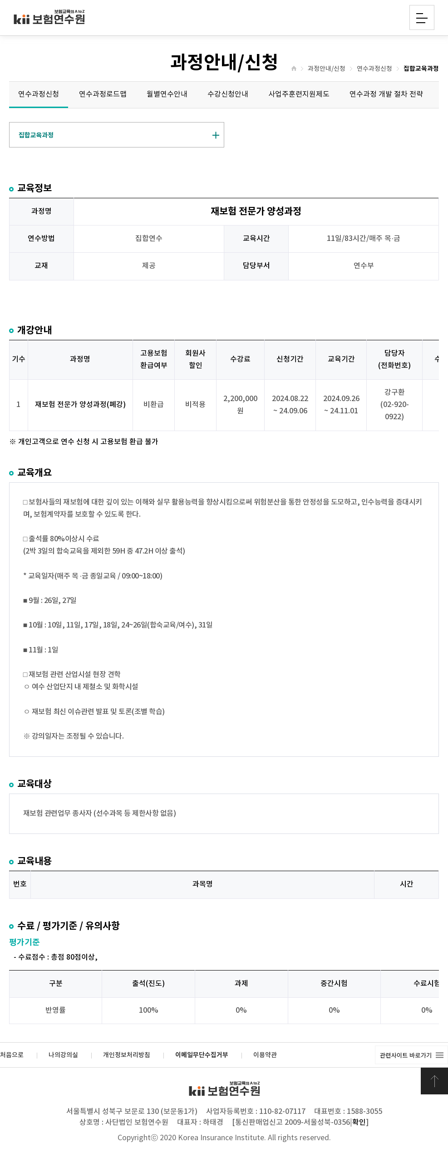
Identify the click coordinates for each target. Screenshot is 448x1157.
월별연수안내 (167, 94)
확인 (359, 1122)
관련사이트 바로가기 (406, 1055)
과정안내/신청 (326, 69)
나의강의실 (63, 1055)
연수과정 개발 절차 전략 (386, 94)
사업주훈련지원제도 (299, 94)
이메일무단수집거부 (201, 1055)
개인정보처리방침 (126, 1055)
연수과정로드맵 (103, 94)
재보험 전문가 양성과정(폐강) (80, 405)
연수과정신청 (374, 69)
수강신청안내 (227, 94)
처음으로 (12, 1055)
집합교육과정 (421, 69)
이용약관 (265, 1055)
